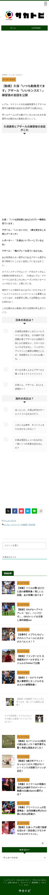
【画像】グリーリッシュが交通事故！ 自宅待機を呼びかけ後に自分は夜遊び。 (32, 810)
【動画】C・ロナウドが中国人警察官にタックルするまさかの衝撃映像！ (30, 681)
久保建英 (24, 525)
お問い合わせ (12, 877)
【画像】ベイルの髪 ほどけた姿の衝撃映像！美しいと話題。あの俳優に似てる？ (30, 591)
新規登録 (35, 877)
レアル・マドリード (12, 525)
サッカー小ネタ (10, 521)
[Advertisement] (24, 193)
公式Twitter (36, 28)
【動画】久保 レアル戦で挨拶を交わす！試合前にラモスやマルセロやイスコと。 (32, 830)
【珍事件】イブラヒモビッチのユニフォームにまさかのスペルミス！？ (30, 638)
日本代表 (31, 525)
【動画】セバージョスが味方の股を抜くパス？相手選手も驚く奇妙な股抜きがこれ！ (31, 744)
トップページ (8, 874)
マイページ (24, 877)
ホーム (13, 28)
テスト (26, 879)
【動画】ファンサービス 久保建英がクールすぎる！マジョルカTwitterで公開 (30, 659)
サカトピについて (23, 874)
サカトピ (25, 884)
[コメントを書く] (24, 545)
